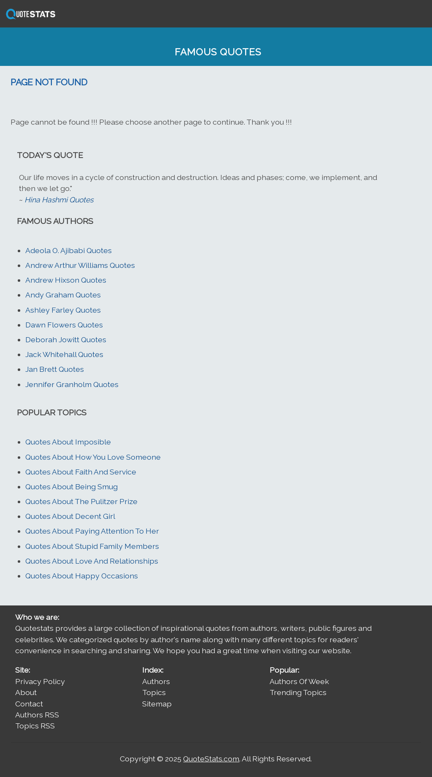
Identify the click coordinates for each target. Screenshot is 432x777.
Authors (156, 681)
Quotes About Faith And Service (80, 471)
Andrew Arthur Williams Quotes (80, 265)
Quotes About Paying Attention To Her (92, 530)
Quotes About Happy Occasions (81, 575)
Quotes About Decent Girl (70, 516)
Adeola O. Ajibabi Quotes (68, 250)
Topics (154, 692)
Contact (29, 703)
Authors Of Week (299, 681)
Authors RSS (37, 714)
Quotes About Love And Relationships (91, 560)
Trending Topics (298, 692)
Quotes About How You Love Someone (93, 457)
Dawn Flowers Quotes (64, 324)
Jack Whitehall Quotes (64, 354)
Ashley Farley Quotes (63, 309)
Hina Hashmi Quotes (58, 199)
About (26, 692)
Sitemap (157, 703)
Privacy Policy (40, 681)
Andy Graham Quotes (63, 294)
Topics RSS (35, 725)
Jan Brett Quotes (54, 369)
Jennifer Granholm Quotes (72, 384)
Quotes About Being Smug (71, 486)
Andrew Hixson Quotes (65, 279)
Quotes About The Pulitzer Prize (81, 501)
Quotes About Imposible (68, 441)
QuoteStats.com (211, 758)
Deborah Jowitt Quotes (65, 339)
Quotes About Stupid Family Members (92, 546)
